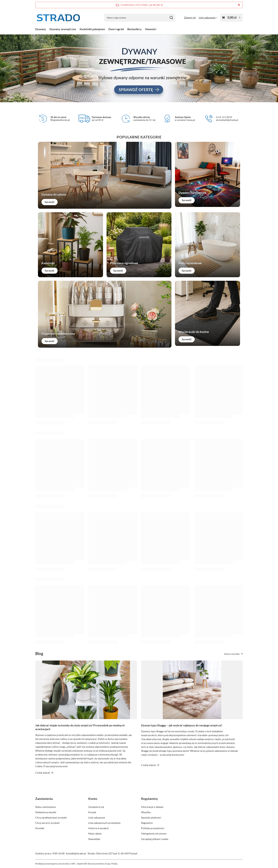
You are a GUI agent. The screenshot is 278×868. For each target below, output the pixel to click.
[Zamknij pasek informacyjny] (239, 5)
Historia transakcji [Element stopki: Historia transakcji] (98, 828)
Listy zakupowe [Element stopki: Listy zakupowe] (96, 817)
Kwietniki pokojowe (92, 29)
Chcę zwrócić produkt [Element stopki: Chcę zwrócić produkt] (47, 822)
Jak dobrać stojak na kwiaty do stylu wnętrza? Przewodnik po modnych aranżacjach (80, 727)
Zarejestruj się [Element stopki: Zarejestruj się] (96, 806)
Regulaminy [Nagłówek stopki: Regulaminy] (149, 799)
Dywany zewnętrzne (62, 29)
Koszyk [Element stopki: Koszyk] (92, 812)
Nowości (150, 29)
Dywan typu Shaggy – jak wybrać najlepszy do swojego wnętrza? (181, 725)
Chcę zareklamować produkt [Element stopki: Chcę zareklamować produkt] (51, 817)
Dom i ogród (116, 29)
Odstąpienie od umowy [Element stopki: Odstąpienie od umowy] (153, 833)
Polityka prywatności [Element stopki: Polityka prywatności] (152, 828)
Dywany (40, 29)
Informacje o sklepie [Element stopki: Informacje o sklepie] (152, 806)
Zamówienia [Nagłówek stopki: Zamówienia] (44, 799)
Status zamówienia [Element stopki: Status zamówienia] (45, 806)
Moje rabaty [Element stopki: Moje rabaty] (95, 833)
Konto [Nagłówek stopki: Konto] (92, 799)
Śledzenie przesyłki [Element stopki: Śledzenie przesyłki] (45, 812)
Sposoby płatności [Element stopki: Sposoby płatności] (151, 817)
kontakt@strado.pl (76, 853)
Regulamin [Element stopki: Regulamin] (147, 822)
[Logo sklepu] (58, 17)
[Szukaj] (171, 18)
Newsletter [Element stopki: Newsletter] (94, 838)
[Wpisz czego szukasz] (139, 18)
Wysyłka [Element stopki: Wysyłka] (146, 812)
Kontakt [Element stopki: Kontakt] (39, 828)
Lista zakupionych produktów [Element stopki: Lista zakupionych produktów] (104, 822)
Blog (39, 653)
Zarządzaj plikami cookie (154, 838)
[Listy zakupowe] (208, 17)
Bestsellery (134, 29)
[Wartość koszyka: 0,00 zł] (231, 18)
